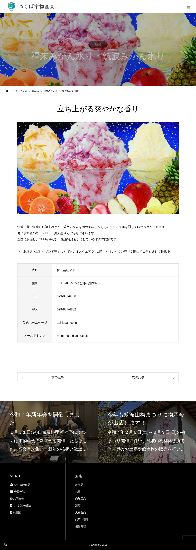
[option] (98, 168)
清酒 (78, 505)
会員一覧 (17, 492)
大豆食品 (80, 512)
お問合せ (17, 498)
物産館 (15, 512)
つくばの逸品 (20, 485)
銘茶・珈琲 (82, 519)
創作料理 (80, 526)
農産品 (79, 485)
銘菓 (78, 492)
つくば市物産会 (21, 505)
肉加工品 (80, 498)
